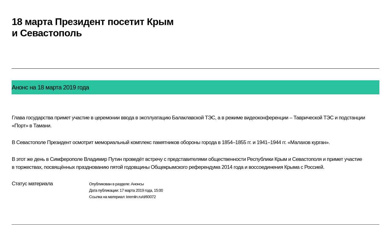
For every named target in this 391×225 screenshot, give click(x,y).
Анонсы (137, 184)
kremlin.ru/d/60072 (141, 196)
